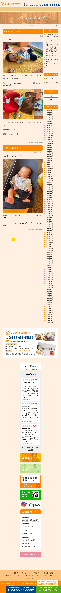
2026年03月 (49, 113)
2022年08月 (49, 201)
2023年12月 (49, 168)
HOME (7, 573)
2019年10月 (49, 271)
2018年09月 (49, 294)
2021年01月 (49, 240)
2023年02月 (49, 189)
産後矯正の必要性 (52, 55)
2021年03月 (49, 236)
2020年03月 (49, 261)
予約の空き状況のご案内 (30, 520)
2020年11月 (49, 244)
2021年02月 (49, 238)
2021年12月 (49, 218)
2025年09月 (49, 125)
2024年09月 (49, 150)
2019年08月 (49, 275)
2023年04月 (49, 185)
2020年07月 (49, 253)
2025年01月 (49, 141)
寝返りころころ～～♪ (12, 31)
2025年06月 (49, 131)
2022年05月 (49, 207)
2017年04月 (49, 320)
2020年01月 (49, 265)
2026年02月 (49, 115)
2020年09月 (49, 248)
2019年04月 (49, 281)
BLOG (39, 575)
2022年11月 (49, 195)
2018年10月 (49, 292)
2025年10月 (49, 123)
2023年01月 (49, 191)
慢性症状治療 (9, 575)
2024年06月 (49, 156)
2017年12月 (49, 308)
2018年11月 (49, 290)
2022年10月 (49, 197)
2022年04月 (49, 209)
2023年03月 (49, 187)
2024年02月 (49, 164)
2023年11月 (49, 170)
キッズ (48, 57)
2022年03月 (49, 211)
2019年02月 (49, 285)
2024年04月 (49, 160)
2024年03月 (49, 162)
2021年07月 (49, 228)
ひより (48, 67)
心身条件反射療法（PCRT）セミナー (52, 36)
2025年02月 (49, 139)
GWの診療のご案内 (28, 526)
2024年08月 (49, 152)
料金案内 (37, 573)
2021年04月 (49, 234)
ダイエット (29, 575)
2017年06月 (49, 316)
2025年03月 (49, 137)
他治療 (20, 575)
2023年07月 (49, 178)
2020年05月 (49, 257)
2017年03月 (49, 322)
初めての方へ (26, 573)
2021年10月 (49, 222)
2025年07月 (49, 129)
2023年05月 (49, 183)
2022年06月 (49, 205)
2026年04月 (49, 111)
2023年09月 (49, 174)
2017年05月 (49, 318)
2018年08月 (49, 296)
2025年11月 (49, 121)
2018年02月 (49, 304)
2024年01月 (49, 166)
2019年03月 (49, 283)
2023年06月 (49, 180)
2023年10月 (49, 172)
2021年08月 (49, 226)
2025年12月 (49, 119)
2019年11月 (49, 269)
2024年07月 (49, 154)
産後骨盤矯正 (49, 573)
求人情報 (30, 578)
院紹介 (16, 573)
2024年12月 (49, 143)
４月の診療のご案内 (28, 540)
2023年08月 (49, 176)
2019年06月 (49, 279)
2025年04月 (49, 135)
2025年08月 (49, 127)
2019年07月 (49, 277)
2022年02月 (49, 213)
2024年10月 (49, 148)
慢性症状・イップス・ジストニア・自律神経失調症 (52, 47)
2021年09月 (49, 224)
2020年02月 (49, 263)
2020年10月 (49, 246)
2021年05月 (49, 232)
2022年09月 (49, 199)
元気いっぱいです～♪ (12, 148)
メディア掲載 (49, 575)
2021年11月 (49, 220)
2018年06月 (49, 298)
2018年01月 (49, 306)
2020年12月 (49, 242)
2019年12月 (49, 267)
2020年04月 (49, 259)
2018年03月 (49, 302)
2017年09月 (49, 314)
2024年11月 (49, 146)
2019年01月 (49, 287)
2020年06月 (49, 255)
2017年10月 (49, 312)
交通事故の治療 (27, 533)
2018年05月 (49, 300)
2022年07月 (49, 203)
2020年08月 (49, 250)
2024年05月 (49, 158)
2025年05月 (49, 133)
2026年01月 (49, 117)
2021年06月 (49, 230)
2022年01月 (49, 216)
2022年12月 (49, 193)
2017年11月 (49, 310)
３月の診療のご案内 (28, 546)
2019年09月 (49, 273)
